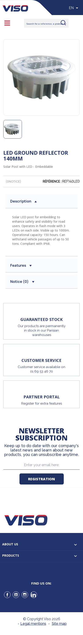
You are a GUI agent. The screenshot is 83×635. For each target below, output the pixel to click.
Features (21, 265)
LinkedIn (34, 595)
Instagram (25, 595)
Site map (59, 623)
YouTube (16, 595)
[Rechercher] (46, 23)
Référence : (52, 181)
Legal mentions (33, 623)
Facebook (7, 595)
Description (23, 201)
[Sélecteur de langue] (74, 8)
